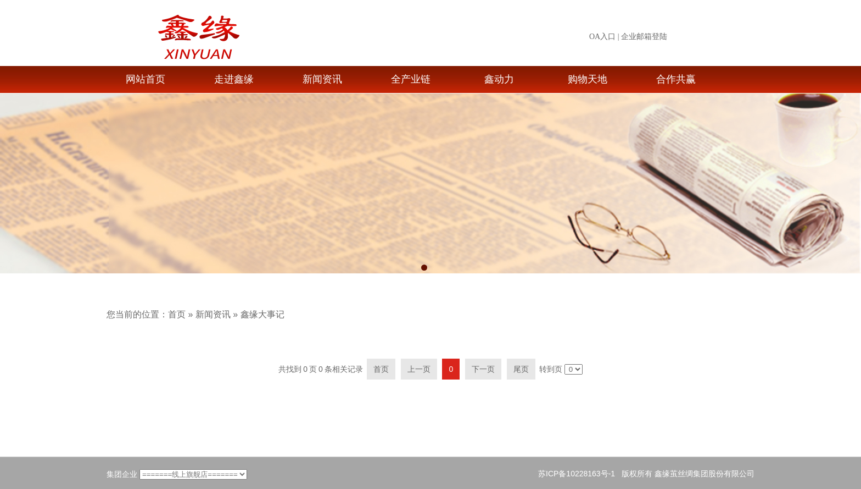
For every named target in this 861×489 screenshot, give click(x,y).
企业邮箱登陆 (644, 36)
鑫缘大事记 (262, 314)
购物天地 (587, 79)
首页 (177, 314)
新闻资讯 (322, 79)
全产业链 (411, 79)
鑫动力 (499, 79)
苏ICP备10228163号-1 (576, 473)
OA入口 (602, 36)
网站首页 (145, 79)
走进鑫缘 (234, 79)
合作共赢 (676, 79)
